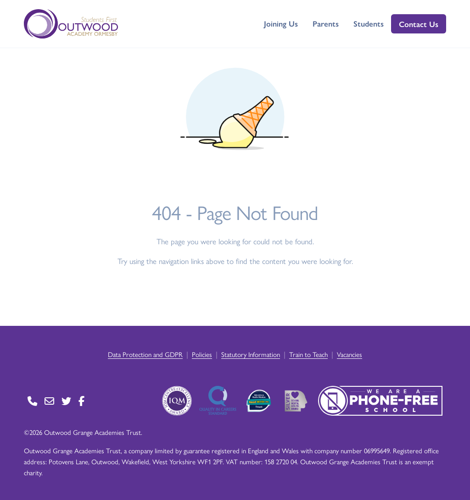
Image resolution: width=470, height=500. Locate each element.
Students (368, 23)
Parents (326, 23)
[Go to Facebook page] (81, 401)
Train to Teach (308, 354)
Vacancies (349, 354)
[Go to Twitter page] (66, 401)
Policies (202, 354)
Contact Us (418, 23)
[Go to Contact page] (32, 401)
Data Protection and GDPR (145, 354)
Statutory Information (250, 354)
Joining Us (281, 23)
